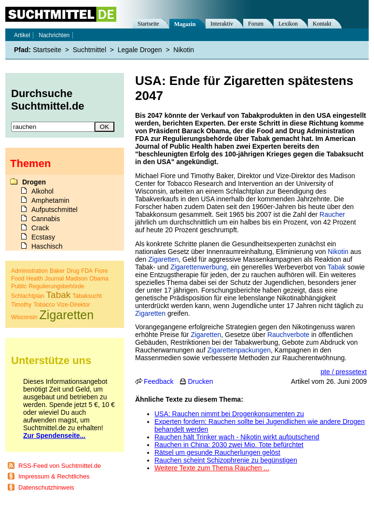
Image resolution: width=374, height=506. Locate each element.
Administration (29, 270)
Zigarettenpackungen (239, 350)
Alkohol (42, 191)
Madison (76, 278)
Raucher (332, 214)
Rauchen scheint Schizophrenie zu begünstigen (225, 460)
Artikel (22, 35)
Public (19, 286)
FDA (87, 270)
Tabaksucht (87, 296)
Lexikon (288, 23)
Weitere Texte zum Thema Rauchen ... (211, 468)
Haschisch (47, 246)
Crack (40, 228)
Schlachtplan (27, 296)
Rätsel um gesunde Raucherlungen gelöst (217, 452)
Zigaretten (163, 259)
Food (17, 278)
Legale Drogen (140, 50)
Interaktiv (221, 23)
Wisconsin (24, 317)
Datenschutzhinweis (46, 487)
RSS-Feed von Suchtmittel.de (59, 465)
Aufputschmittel (54, 209)
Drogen (34, 182)
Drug (73, 270)
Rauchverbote (288, 334)
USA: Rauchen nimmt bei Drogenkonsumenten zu (229, 414)
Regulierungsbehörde (56, 286)
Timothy (21, 304)
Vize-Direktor (73, 304)
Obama (98, 278)
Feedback (158, 381)
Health (34, 278)
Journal (54, 278)
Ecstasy (43, 237)
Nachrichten (54, 35)
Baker (57, 270)
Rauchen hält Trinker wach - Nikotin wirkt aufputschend (236, 437)
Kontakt (322, 23)
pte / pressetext (343, 372)
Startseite (148, 23)
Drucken (200, 381)
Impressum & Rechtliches (53, 476)
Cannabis (45, 219)
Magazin (185, 24)
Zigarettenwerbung (198, 267)
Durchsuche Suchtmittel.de (47, 99)
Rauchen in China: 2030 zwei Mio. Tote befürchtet (229, 445)
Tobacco (44, 304)
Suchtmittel (89, 50)
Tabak (337, 267)
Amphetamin (50, 200)
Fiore (101, 270)
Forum (255, 23)
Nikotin (338, 251)
